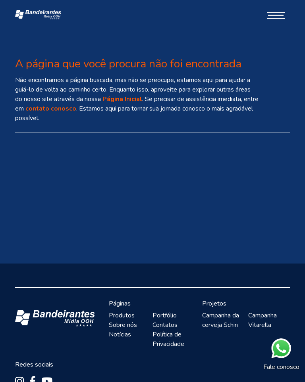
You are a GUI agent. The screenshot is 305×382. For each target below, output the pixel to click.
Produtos (122, 315)
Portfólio (164, 315)
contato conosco (50, 108)
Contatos (165, 325)
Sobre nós (123, 325)
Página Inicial (122, 99)
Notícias (120, 334)
